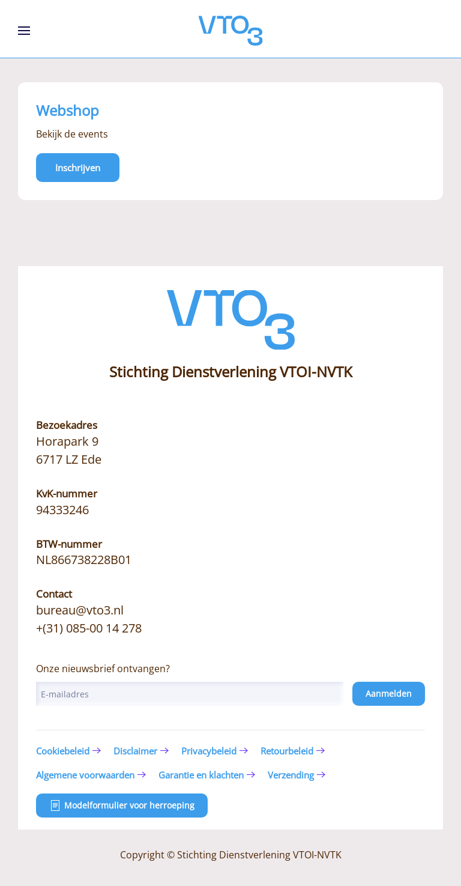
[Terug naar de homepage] (231, 31)
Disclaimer (135, 751)
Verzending (291, 775)
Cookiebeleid (62, 751)
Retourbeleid (287, 751)
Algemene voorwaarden (85, 775)
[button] (24, 31)
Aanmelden (389, 693)
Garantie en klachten (201, 775)
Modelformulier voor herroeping (121, 806)
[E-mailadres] (189, 694)
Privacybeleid (209, 751)
